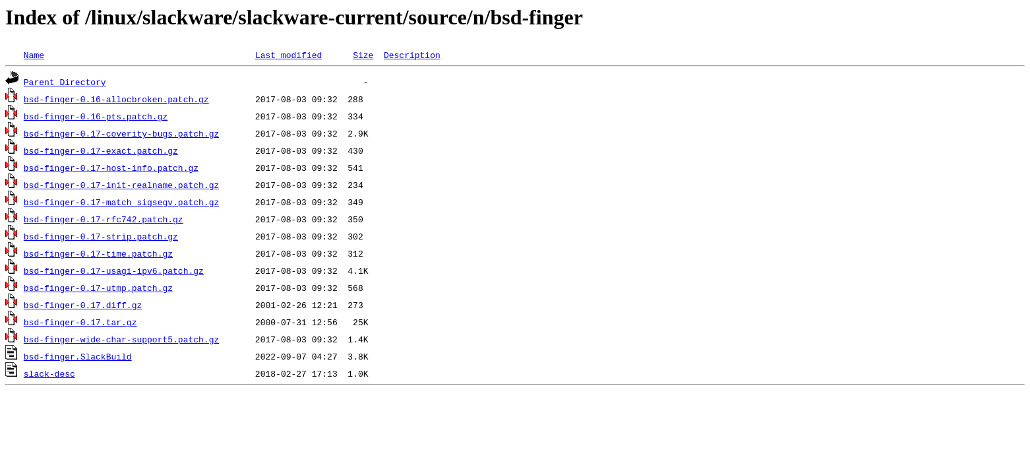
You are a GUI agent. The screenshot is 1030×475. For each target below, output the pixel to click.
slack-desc (49, 373)
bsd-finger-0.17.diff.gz (83, 305)
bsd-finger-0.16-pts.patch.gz (95, 116)
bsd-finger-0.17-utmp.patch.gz (98, 288)
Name (34, 55)
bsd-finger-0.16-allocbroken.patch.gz (116, 99)
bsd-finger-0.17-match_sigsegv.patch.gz (121, 202)
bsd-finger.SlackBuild (78, 356)
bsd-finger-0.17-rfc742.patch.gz (103, 219)
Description (412, 55)
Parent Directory (65, 82)
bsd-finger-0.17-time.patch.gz (98, 253)
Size (363, 55)
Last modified (288, 55)
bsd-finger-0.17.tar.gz (80, 322)
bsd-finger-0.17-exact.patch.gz (101, 150)
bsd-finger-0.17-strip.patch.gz (101, 236)
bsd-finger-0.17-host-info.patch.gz (111, 168)
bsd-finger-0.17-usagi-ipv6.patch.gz (114, 270)
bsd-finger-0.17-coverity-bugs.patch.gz (121, 133)
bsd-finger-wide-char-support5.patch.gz (121, 339)
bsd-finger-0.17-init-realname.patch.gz (121, 185)
